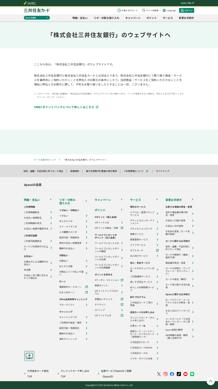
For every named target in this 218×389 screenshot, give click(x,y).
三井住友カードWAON (141, 347)
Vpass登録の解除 (174, 329)
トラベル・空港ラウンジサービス (142, 213)
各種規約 (76, 171)
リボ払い (63, 215)
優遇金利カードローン (70, 286)
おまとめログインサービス (178, 312)
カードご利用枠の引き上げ (36, 248)
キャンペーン (133, 18)
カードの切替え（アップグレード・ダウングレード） (178, 271)
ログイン (189, 10)
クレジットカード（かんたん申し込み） (142, 319)
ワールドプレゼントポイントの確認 (107, 250)
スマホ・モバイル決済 (141, 358)
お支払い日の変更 (174, 226)
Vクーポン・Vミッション (107, 280)
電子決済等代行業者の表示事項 (103, 171)
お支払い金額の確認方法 (36, 228)
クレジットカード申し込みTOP (75, 373)
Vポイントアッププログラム (106, 292)
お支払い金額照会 (33, 217)
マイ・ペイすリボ (68, 226)
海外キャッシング (68, 339)
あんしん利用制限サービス (142, 288)
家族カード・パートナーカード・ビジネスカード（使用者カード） (142, 334)
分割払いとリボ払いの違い (71, 273)
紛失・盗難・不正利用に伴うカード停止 (45, 171)
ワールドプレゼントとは (107, 243)
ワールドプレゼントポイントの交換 (107, 258)
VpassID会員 (31, 17)
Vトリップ (100, 310)
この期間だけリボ (68, 232)
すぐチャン (100, 304)
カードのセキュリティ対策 (142, 269)
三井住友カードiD (139, 353)
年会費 (27, 269)
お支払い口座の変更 (175, 220)
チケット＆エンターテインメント (142, 222)
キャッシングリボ (68, 317)
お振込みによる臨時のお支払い (36, 263)
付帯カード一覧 (138, 325)
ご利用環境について (135, 171)
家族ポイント (101, 285)
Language (171, 10)
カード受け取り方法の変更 (178, 286)
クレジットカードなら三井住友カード (37, 10)
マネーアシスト (66, 304)
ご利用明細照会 (31, 212)
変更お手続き (186, 18)
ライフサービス (138, 245)
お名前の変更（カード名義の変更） (178, 232)
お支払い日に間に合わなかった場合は (36, 276)
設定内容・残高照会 (69, 237)
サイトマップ (164, 171)
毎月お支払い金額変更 (70, 243)
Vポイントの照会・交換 (106, 228)
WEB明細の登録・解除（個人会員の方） (177, 336)
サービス (168, 18)
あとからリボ (66, 221)
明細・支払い (80, 18)
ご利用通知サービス (140, 276)
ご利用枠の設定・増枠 (70, 322)
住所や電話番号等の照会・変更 (177, 213)
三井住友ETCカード (139, 342)
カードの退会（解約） (177, 279)
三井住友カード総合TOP (38, 373)
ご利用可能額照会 (33, 241)
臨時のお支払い (67, 248)
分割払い (63, 260)
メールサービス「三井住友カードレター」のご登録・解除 (178, 321)
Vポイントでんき (103, 315)
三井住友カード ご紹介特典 (141, 304)
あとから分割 (66, 266)
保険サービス (136, 234)
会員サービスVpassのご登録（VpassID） (116, 373)
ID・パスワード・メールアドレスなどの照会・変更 (178, 302)
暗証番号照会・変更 (175, 262)
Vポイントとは (102, 222)
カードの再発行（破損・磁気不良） (178, 256)
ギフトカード (136, 250)
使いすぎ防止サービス (141, 282)
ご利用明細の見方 (33, 223)
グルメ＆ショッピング (141, 228)
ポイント (151, 18)
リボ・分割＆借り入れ (106, 18)
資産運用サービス (139, 239)
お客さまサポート (130, 10)
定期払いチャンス (103, 299)
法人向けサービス (139, 256)
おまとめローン (67, 292)
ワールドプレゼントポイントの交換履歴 (107, 266)
